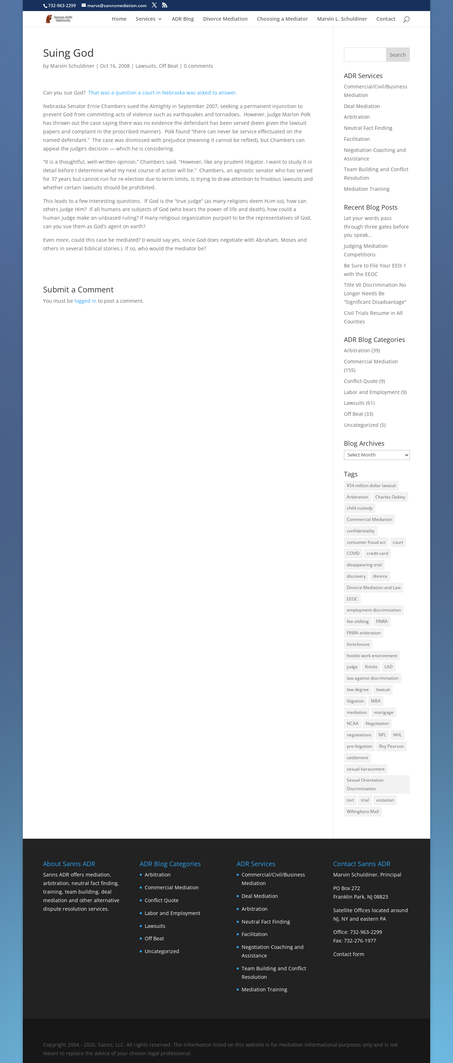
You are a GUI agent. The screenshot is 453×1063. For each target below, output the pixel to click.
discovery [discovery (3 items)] (356, 576)
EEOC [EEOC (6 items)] (352, 599)
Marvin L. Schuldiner (342, 19)
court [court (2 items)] (398, 542)
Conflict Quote (361, 381)
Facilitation (357, 139)
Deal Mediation (362, 106)
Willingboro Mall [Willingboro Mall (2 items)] (363, 811)
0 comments (198, 65)
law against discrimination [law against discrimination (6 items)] (372, 678)
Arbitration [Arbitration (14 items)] (357, 497)
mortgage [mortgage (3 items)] (383, 712)
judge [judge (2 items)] (352, 667)
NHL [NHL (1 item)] (397, 735)
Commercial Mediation (371, 361)
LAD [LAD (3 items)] (389, 667)
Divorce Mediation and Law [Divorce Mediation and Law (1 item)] (374, 587)
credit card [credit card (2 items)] (377, 553)
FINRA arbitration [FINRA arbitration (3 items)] (364, 633)
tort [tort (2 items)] (350, 800)
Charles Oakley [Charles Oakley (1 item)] (390, 497)
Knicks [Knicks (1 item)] (371, 667)
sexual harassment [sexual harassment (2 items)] (366, 769)
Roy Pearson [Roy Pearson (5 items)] (391, 746)
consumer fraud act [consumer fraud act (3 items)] (366, 542)
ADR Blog (183, 19)
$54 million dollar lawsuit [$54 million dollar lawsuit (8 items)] (371, 485)
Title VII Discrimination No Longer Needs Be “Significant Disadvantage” (375, 293)
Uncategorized (361, 424)
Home (119, 19)
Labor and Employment (372, 392)
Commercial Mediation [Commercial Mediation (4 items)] (369, 519)
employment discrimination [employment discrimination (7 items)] (374, 610)
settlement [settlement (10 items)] (357, 758)
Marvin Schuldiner (72, 65)
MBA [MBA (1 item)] (376, 701)
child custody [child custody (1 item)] (359, 508)
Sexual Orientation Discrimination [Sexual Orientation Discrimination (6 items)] (365, 784)
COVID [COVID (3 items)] (353, 553)
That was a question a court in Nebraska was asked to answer (162, 92)
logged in (85, 300)
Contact (386, 19)
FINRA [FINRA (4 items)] (382, 621)
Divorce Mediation (225, 19)
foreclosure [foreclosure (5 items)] (358, 644)
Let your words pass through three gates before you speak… (376, 227)
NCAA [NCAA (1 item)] (353, 723)
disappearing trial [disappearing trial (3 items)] (364, 565)
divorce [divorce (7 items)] (380, 576)
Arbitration (357, 116)
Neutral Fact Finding (368, 127)
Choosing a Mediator (282, 19)
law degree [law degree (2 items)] (358, 689)
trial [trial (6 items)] (365, 800)
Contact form (348, 954)
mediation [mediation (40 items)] (357, 712)
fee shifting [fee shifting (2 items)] (358, 621)
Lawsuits (145, 65)
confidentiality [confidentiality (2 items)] (361, 531)
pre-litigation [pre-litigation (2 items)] (359, 746)
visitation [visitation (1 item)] (385, 800)
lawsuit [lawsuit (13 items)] (383, 689)
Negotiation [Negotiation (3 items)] (377, 723)
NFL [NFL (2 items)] (382, 735)
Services (145, 19)
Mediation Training (367, 188)
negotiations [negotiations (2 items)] (359, 735)
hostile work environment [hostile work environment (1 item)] (372, 656)
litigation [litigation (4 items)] (355, 701)
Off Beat (168, 65)
